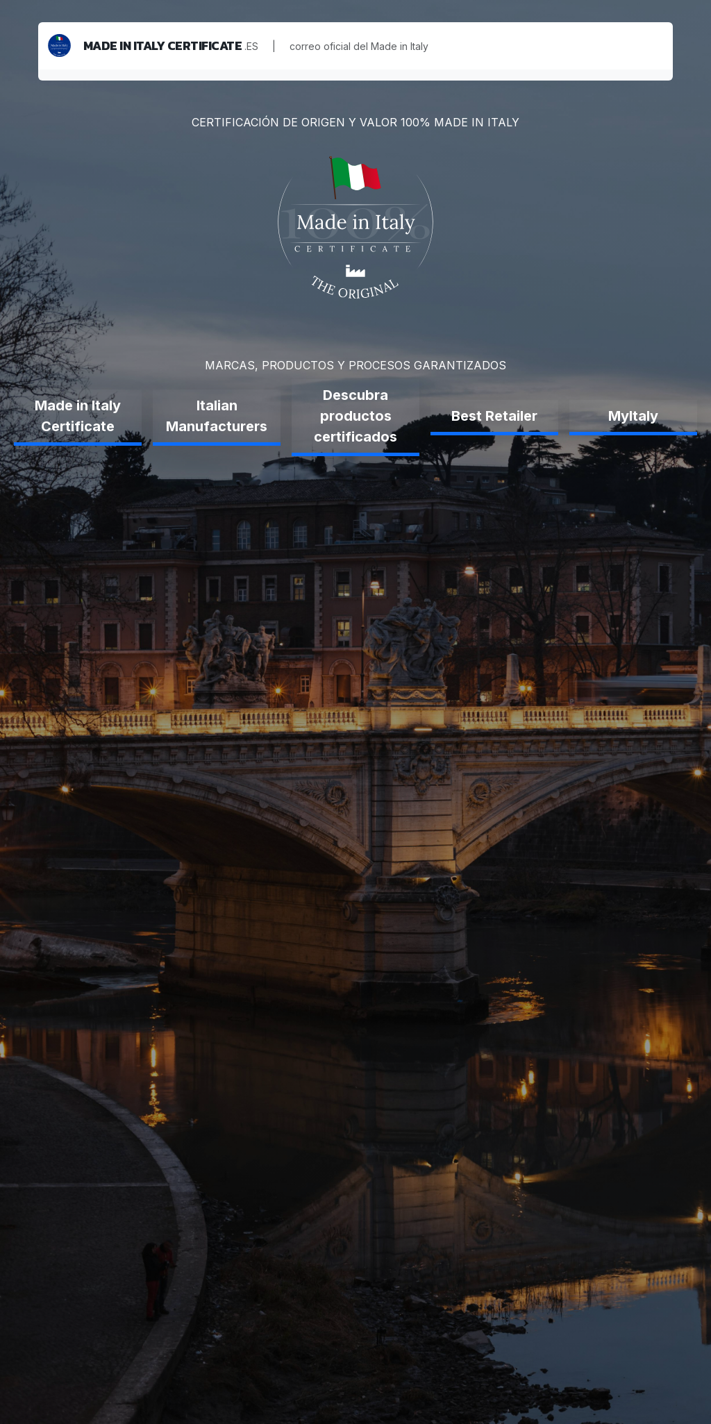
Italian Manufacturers (216, 416)
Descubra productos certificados (355, 416)
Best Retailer (494, 416)
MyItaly (633, 416)
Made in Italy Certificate (78, 416)
